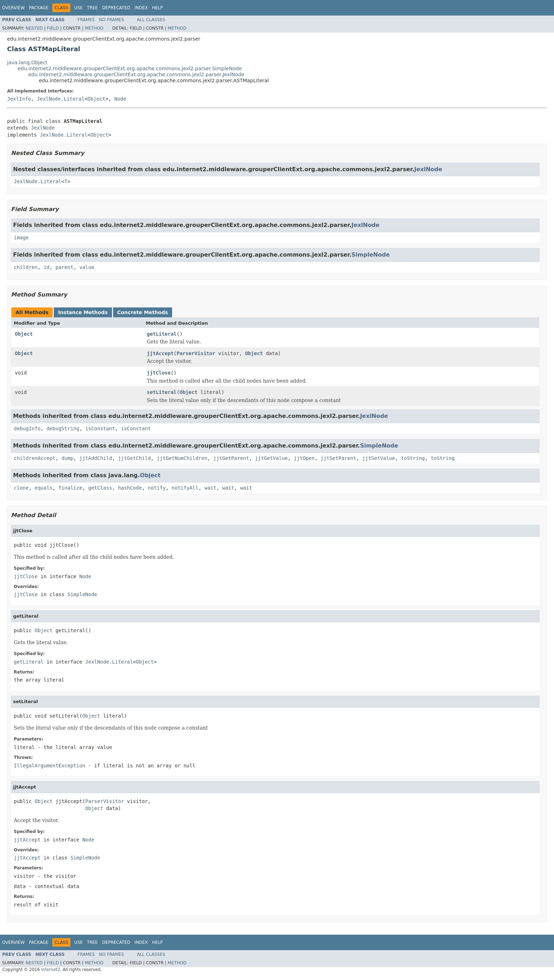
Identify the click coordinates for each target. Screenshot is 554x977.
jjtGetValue (271, 458)
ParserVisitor (196, 353)
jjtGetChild (134, 458)
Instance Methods (82, 312)
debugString (63, 428)
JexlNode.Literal (60, 99)
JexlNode (42, 128)
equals (44, 488)
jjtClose (159, 373)
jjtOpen (304, 458)
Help (157, 7)
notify (157, 488)
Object (97, 99)
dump (67, 458)
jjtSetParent (338, 458)
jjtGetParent (231, 458)
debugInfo (27, 428)
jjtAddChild (95, 458)
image (21, 237)
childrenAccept (34, 458)
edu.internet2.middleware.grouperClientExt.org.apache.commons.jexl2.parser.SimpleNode (130, 68)
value (86, 267)
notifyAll (185, 488)
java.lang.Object (27, 62)
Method (94, 28)
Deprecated (116, 7)
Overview (13, 7)
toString (413, 458)
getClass (100, 488)
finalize (70, 488)
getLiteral (162, 334)
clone (21, 488)
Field (53, 28)
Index (141, 7)
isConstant (100, 428)
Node (120, 99)
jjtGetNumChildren (182, 458)
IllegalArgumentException (49, 765)
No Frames (111, 19)
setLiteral (162, 392)
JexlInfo (19, 99)
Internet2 (50, 969)
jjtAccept (160, 353)
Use (78, 7)
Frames (86, 19)
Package (38, 7)
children (25, 267)
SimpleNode (371, 254)
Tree (92, 7)
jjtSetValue (378, 458)
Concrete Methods (142, 312)
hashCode (130, 488)
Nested (33, 28)
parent (64, 267)
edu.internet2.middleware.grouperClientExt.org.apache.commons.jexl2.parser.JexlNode (136, 74)
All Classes (151, 19)
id (46, 267)
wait (211, 488)
